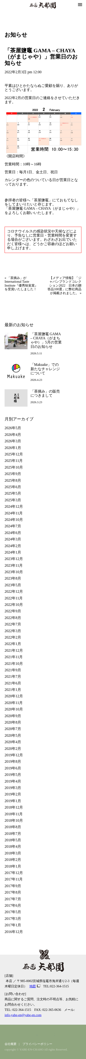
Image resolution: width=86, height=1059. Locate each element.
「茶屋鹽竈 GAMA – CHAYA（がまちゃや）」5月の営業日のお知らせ (46, 340)
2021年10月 (14, 664)
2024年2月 (13, 546)
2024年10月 (14, 520)
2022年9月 (13, 611)
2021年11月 (14, 657)
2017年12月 (14, 873)
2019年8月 (13, 761)
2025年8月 (13, 480)
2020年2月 (13, 749)
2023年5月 (13, 585)
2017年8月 (13, 892)
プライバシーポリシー (37, 1044)
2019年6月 (13, 768)
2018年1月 (13, 866)
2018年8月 (13, 827)
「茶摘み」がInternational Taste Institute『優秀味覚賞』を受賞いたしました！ (21, 283)
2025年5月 (13, 493)
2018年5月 (13, 840)
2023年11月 (14, 565)
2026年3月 (13, 441)
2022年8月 (13, 618)
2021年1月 (13, 690)
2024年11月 (14, 513)
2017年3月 (13, 919)
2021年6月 (13, 683)
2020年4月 (13, 742)
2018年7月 (13, 834)
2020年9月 (13, 716)
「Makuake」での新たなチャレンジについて (45, 369)
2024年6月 (13, 533)
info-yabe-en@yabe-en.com (23, 1015)
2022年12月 (14, 591)
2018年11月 (14, 814)
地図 (32, 986)
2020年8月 (13, 722)
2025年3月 (13, 500)
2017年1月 (13, 925)
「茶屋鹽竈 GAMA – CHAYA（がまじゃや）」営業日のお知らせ (41, 56)
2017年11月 (14, 879)
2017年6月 (13, 905)
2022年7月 (13, 624)
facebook (34, 1034)
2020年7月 (13, 729)
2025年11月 (14, 461)
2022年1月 (13, 644)
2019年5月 (13, 775)
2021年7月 (13, 676)
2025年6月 (13, 487)
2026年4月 (13, 435)
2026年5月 (13, 428)
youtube (48, 1034)
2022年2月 (13, 637)
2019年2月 (13, 794)
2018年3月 (13, 853)
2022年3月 (13, 631)
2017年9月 (13, 886)
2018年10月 (14, 820)
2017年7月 (13, 899)
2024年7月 (13, 526)
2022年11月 (14, 598)
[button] (80, 5)
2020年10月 (14, 709)
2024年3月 (13, 539)
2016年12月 (14, 932)
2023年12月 (14, 559)
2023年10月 (14, 572)
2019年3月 (13, 788)
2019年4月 (13, 781)
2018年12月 (14, 807)
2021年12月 (14, 650)
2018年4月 (13, 846)
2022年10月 (14, 605)
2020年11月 (14, 703)
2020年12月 (14, 696)
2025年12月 (14, 454)
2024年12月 (14, 506)
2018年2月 (13, 860)
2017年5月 (13, 912)
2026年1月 (13, 448)
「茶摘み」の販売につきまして (45, 393)
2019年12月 (14, 755)
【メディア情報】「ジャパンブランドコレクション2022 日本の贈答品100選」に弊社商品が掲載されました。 (64, 285)
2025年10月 (14, 467)
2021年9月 (13, 670)
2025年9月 (13, 474)
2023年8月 (13, 578)
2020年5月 (13, 735)
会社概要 (11, 1044)
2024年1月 (13, 552)
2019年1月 (13, 801)
